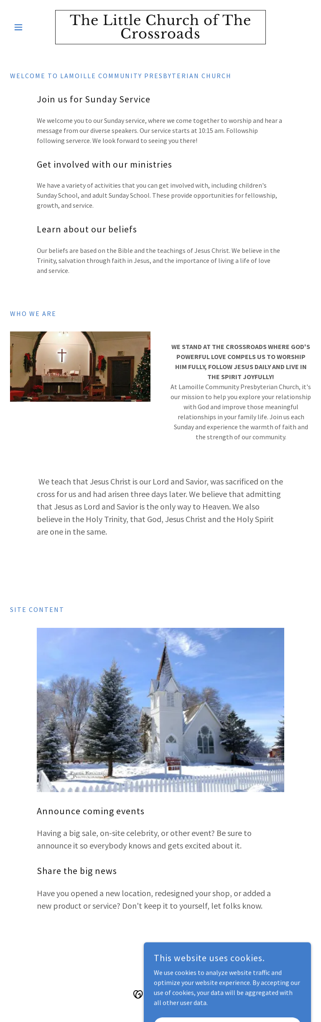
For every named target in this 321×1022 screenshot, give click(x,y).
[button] (32, 27)
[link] (160, 36)
